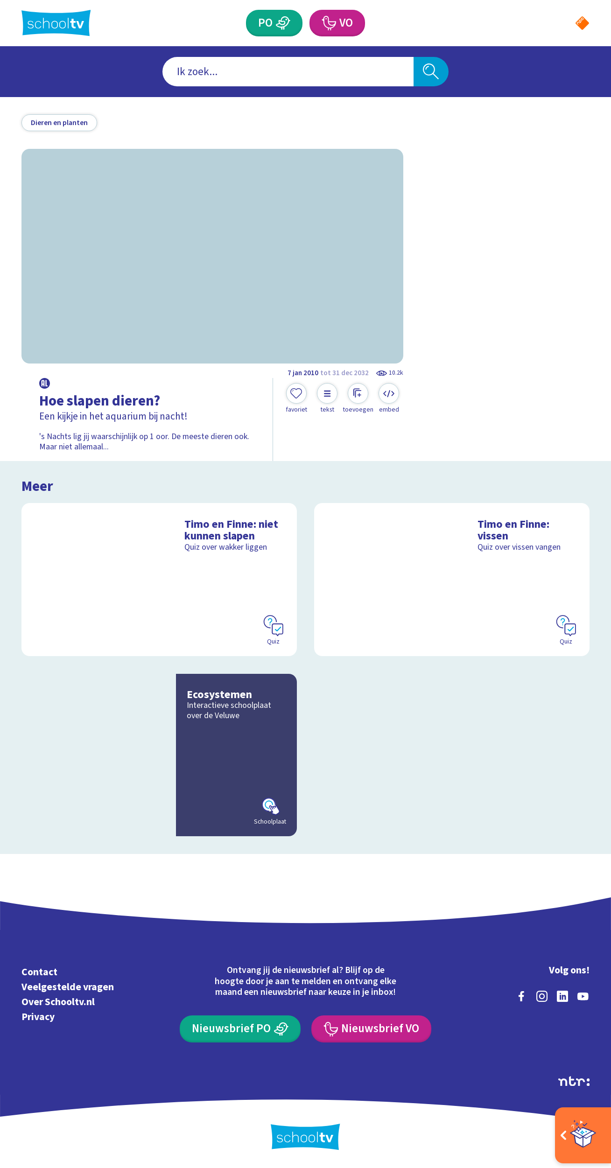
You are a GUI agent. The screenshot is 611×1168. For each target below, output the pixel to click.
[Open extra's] (583, 1135)
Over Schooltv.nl (58, 1002)
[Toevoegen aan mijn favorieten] (296, 398)
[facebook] (521, 996)
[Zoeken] (431, 71)
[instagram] (542, 996)
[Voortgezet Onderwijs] (328, 23)
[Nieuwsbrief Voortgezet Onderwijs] (371, 1028)
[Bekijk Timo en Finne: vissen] (452, 579)
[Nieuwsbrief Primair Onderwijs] (240, 1028)
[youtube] (583, 996)
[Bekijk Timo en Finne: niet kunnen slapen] (159, 579)
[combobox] (288, 71)
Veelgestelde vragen (67, 987)
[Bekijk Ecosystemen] (159, 755)
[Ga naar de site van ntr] (574, 1081)
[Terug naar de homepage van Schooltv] (56, 23)
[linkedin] (562, 996)
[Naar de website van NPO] (582, 23)
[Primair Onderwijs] (283, 23)
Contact (39, 972)
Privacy (38, 1017)
